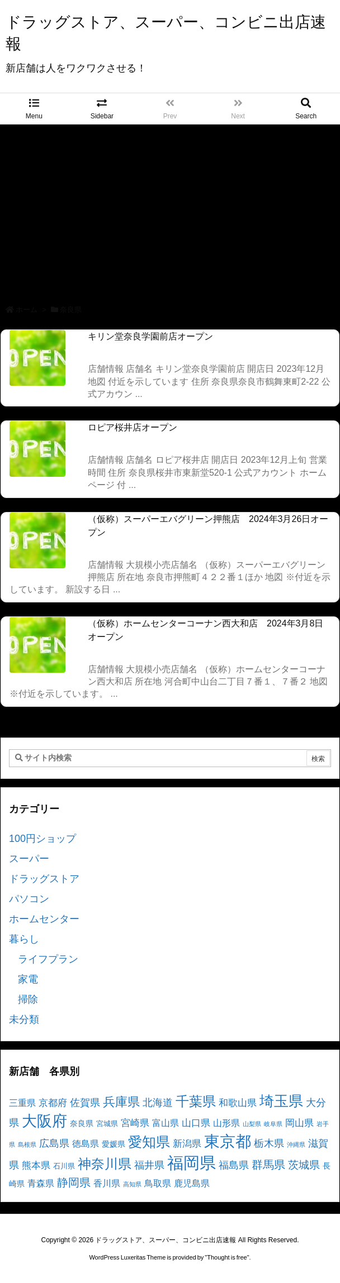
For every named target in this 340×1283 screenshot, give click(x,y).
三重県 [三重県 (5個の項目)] (22, 1103)
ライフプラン (48, 959)
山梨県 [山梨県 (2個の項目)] (252, 1124)
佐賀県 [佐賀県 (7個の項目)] (85, 1102)
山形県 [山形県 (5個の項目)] (226, 1123)
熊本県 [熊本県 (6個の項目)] (36, 1165)
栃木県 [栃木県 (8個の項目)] (269, 1143)
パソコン (29, 898)
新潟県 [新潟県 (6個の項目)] (187, 1143)
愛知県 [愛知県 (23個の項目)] (149, 1142)
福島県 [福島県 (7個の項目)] (234, 1165)
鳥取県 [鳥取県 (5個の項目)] (157, 1183)
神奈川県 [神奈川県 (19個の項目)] (104, 1163)
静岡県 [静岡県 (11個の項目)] (74, 1182)
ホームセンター (44, 919)
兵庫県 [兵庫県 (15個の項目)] (121, 1102)
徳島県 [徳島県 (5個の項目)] (85, 1143)
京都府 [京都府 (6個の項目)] (53, 1103)
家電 (28, 979)
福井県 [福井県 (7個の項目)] (149, 1165)
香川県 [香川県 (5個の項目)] (106, 1183)
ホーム (26, 309)
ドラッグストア (44, 878)
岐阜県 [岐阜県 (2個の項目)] (273, 1124)
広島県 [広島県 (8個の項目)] (54, 1143)
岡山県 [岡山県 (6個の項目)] (299, 1123)
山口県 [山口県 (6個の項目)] (196, 1123)
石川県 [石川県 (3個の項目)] (64, 1166)
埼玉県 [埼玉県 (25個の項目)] (281, 1101)
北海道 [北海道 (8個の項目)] (158, 1102)
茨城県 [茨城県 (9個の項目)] (304, 1165)
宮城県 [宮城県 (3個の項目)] (107, 1124)
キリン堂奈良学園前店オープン (150, 336)
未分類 (24, 1019)
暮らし (24, 939)
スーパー (29, 858)
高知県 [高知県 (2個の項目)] (132, 1184)
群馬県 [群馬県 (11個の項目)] (268, 1164)
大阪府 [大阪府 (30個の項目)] (44, 1120)
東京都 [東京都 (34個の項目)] (227, 1141)
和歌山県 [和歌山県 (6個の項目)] (238, 1103)
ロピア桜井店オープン (132, 427)
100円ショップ (42, 838)
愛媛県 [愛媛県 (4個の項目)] (113, 1144)
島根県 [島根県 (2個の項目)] (27, 1144)
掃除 (28, 999)
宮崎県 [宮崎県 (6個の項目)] (135, 1123)
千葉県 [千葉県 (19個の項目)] (196, 1101)
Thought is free (227, 1257)
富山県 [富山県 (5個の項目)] (165, 1123)
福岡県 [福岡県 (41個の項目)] (191, 1162)
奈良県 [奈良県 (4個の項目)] (81, 1123)
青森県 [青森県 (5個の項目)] (40, 1183)
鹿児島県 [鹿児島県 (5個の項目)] (192, 1183)
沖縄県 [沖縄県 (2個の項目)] (296, 1144)
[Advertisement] (170, 208)
